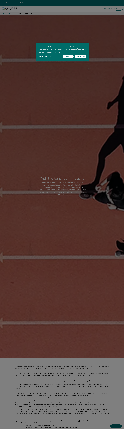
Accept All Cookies (80, 56)
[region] (62, 52)
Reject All (68, 56)
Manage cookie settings (45, 56)
